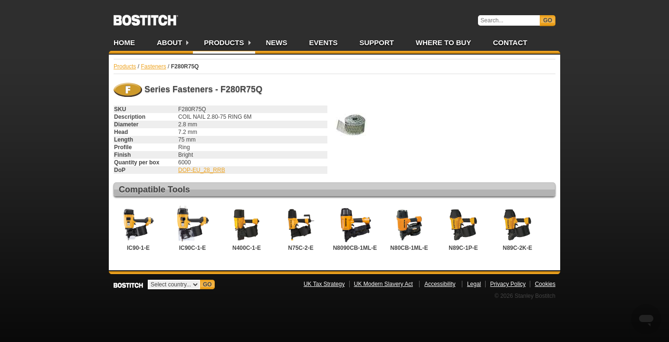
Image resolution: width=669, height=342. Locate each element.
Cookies (545, 284)
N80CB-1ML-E (409, 228)
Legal (474, 284)
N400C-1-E (247, 228)
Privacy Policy (508, 284)
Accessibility (439, 284)
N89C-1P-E (463, 228)
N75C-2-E (301, 228)
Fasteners (153, 66)
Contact (510, 42)
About (169, 42)
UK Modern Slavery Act (383, 284)
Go (547, 20)
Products (224, 42)
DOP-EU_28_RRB (201, 170)
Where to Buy (443, 42)
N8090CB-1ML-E (355, 228)
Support (377, 42)
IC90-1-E (138, 228)
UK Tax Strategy (324, 284)
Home (124, 42)
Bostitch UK (146, 17)
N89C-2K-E (517, 228)
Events (323, 42)
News (276, 42)
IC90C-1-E (192, 228)
